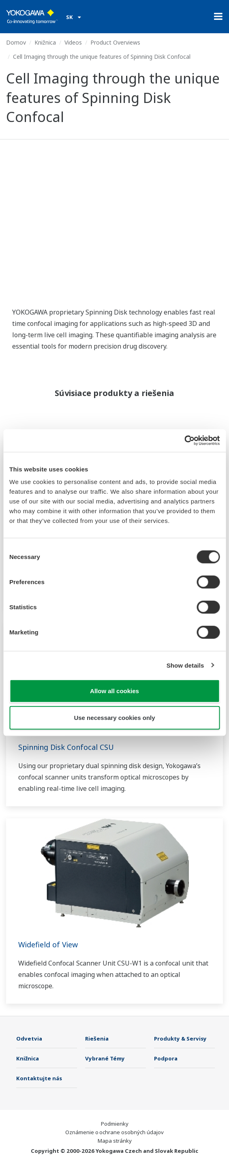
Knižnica (45, 42)
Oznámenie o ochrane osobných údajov (114, 1132)
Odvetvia (29, 1038)
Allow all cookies (114, 690)
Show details (185, 665)
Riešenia (97, 1038)
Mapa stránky (115, 1140)
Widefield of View (48, 944)
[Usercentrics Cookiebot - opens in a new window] (184, 440)
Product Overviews (115, 42)
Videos (73, 42)
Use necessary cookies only (114, 717)
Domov (16, 42)
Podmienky (114, 1123)
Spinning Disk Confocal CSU (66, 747)
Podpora (166, 1058)
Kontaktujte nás (39, 1078)
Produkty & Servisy (180, 1038)
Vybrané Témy (105, 1058)
